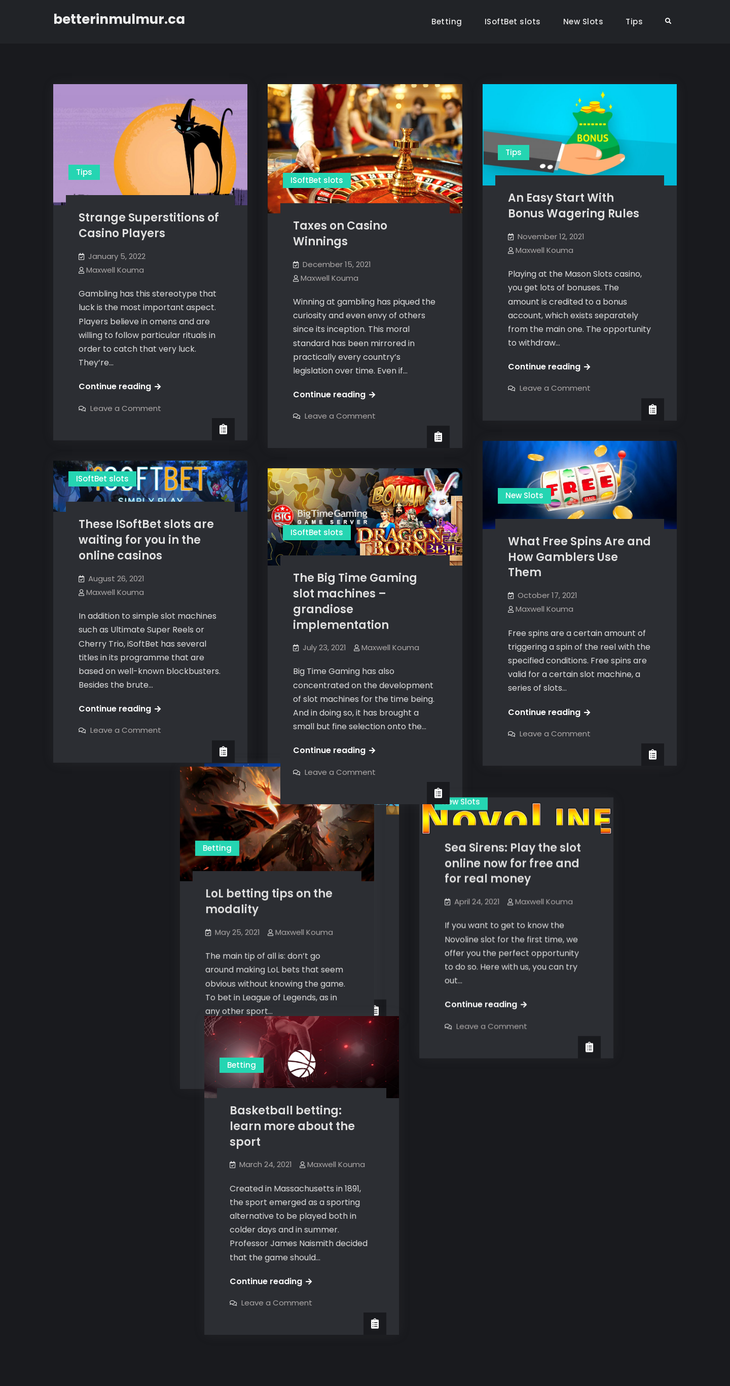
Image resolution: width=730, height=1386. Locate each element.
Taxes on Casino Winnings (340, 233)
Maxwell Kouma (115, 270)
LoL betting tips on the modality (142, 893)
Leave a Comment (125, 408)
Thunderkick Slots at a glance (357, 826)
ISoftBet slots (513, 21)
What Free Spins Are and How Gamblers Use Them (579, 557)
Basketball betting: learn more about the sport (355, 1107)
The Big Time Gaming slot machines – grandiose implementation (355, 601)
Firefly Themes (466, 1369)
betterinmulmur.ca (119, 19)
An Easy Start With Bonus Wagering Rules (573, 205)
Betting (446, 21)
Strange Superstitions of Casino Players (149, 225)
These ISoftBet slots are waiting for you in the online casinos (146, 540)
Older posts (91, 1304)
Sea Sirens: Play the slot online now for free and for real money (576, 852)
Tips (634, 21)
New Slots (583, 21)
